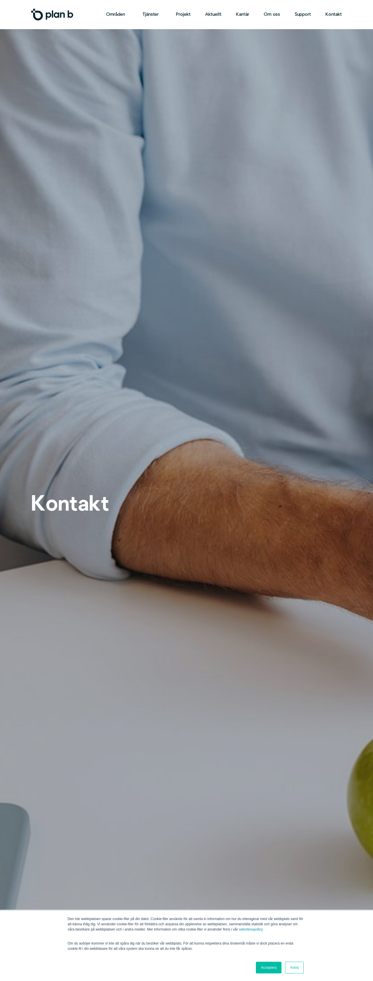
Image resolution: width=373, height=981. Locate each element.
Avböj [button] (294, 968)
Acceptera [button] (269, 968)
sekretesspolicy (251, 929)
